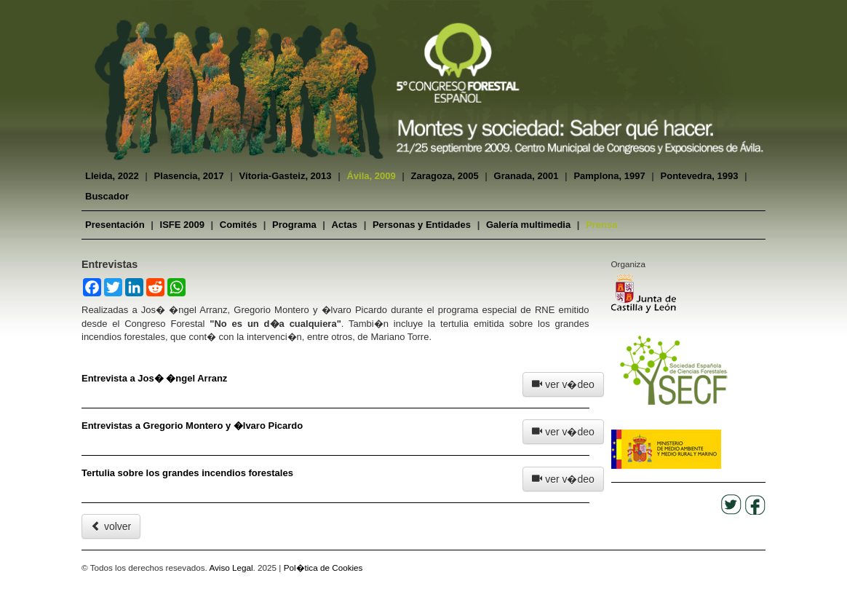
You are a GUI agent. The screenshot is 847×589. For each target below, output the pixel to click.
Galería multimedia (528, 224)
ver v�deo (563, 384)
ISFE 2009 (182, 224)
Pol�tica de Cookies (323, 567)
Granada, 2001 (526, 175)
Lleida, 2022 (112, 175)
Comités (238, 224)
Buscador (107, 196)
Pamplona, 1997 (609, 175)
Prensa (601, 224)
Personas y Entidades (422, 224)
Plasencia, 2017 (189, 175)
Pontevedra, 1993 (700, 175)
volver (111, 526)
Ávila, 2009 (370, 175)
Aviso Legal (230, 567)
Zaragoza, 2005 (445, 175)
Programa (294, 224)
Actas (344, 224)
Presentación (115, 224)
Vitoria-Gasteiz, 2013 (285, 175)
